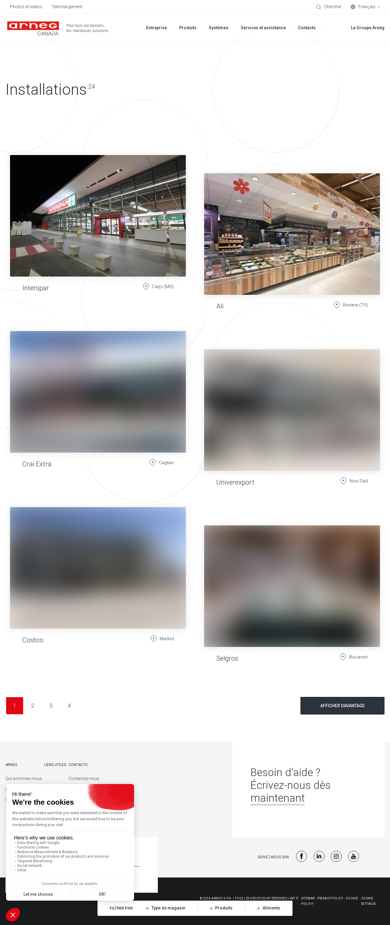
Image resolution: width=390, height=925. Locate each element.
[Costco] (97, 580)
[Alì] (292, 237)
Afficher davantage (342, 705)
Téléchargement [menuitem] (66, 6)
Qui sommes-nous (23, 778)
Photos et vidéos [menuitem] (26, 6)
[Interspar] (97, 218)
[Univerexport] (292, 413)
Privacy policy (330, 898)
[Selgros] (292, 589)
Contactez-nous (84, 778)
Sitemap (308, 898)
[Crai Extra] (97, 394)
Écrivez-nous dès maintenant (290, 791)
